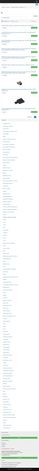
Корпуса (4, 214)
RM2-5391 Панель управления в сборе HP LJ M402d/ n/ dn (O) (18, 65)
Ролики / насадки (6, 310)
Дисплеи (4, 172)
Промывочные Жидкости (8, 289)
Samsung (5, 235)
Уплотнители (5, 365)
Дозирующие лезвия (7, 175)
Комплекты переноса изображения (10, 209)
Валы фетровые (6, 152)
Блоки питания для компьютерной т (10, 131)
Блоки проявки (6, 133)
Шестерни (5, 383)
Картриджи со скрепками (8, 199)
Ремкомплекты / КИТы (7, 305)
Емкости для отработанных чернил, (10, 180)
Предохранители (6, 287)
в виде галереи (15, 21)
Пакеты (4, 274)
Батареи (4, 394)
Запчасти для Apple (7, 404)
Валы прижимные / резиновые (9, 146)
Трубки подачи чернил (7, 360)
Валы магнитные (6, 141)
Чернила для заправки (7, 373)
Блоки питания (6, 128)
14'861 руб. (4, 67)
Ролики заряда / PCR (7, 313)
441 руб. (4, 112)
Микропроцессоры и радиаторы (9, 417)
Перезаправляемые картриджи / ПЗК (10, 276)
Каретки (4, 191)
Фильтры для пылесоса (7, 368)
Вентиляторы (5, 154)
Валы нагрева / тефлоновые (8, 144)
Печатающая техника (7, 282)
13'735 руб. (4, 75)
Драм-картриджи (6, 178)
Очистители (5, 271)
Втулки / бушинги (6, 162)
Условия (3, 445)
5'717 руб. (4, 52)
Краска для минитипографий (8, 243)
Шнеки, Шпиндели (6, 386)
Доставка (3, 442)
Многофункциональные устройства (10, 256)
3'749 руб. (4, 27)
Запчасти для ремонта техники (9, 388)
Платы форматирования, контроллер (10, 284)
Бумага (4, 136)
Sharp (4, 237)
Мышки (4, 422)
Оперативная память (7, 425)
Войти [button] (19, 437)
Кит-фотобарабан (6, 204)
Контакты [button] (19, 457)
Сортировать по (34, 21)
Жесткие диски (6, 401)
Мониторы (5, 420)
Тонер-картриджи (6, 347)
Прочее (4, 292)
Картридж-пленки (6, 193)
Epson (4, 224)
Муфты (4, 261)
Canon (4, 222)
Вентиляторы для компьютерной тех (10, 157)
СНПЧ (4, 328)
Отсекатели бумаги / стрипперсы (9, 269)
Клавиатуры (5, 407)
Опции (4, 266)
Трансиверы (5, 357)
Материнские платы (7, 412)
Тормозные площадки (7, 355)
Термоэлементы (6, 344)
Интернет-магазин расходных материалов (22, 469)
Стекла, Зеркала (6, 334)
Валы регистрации (6, 149)
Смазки (4, 326)
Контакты (3, 446)
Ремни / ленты (6, 308)
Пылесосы (5, 297)
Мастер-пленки (6, 253)
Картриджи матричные (7, 196)
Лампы (4, 245)
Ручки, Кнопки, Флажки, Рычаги (9, 315)
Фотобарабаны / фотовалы (8, 370)
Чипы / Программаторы (7, 375)
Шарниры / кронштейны (7, 381)
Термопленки (5, 339)
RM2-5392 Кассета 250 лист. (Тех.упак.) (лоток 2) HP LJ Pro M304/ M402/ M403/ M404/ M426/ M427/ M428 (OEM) (19, 72)
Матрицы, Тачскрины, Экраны (9, 414)
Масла (4, 250)
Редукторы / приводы (7, 300)
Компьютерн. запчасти (7, 409)
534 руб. (4, 92)
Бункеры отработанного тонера (9, 139)
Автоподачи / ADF (6, 123)
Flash (4, 391)
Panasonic (5, 232)
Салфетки (5, 318)
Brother (4, 219)
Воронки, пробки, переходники (9, 159)
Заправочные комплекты (8, 183)
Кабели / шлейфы (6, 188)
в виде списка (7, 21)
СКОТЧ (4, 323)
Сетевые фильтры (6, 321)
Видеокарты (5, 396)
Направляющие (6, 263)
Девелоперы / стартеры (7, 170)
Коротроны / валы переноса (8, 212)
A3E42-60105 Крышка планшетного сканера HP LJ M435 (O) (17, 25)
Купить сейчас (34, 27)
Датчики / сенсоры (6, 167)
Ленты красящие (6, 248)
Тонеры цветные (6, 349)
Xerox (4, 240)
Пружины (5, 295)
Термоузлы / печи (6, 342)
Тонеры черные (6, 352)
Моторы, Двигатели (7, 258)
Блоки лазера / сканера (7, 126)
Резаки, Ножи (5, 302)
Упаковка (5, 362)
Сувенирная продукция (7, 336)
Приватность (4, 444)
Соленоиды (5, 331)
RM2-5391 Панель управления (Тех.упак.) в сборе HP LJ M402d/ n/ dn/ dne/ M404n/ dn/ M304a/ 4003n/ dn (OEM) (19, 49)
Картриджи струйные (7, 201)
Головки (4, 165)
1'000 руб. (4, 44)
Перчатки (5, 279)
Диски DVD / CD (6, 399)
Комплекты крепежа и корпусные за (10, 206)
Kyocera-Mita (5, 230)
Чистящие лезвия (6, 378)
